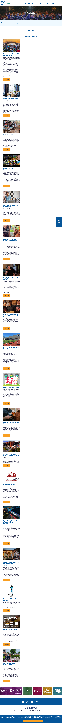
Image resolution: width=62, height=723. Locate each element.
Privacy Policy (29, 711)
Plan (41, 3)
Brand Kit (34, 711)
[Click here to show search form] (60, 4)
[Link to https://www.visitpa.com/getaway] (31, 708)
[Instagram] (27, 702)
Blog (45, 3)
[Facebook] (23, 702)
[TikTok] (37, 702)
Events (37, 3)
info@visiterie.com (44, 710)
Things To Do (28, 3)
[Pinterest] (40, 702)
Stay (33, 3)
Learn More (7, 79)
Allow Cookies (26, 720)
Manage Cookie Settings (37, 720)
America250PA (50, 3)
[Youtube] (32, 702)
